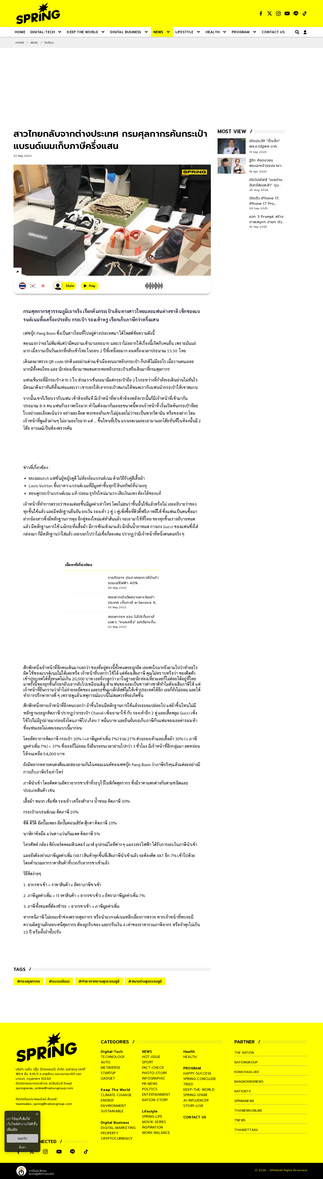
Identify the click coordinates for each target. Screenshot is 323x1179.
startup (108, 1073)
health (190, 1056)
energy (107, 1100)
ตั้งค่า (22, 1147)
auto (105, 1062)
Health (189, 1051)
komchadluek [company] (247, 1071)
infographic (153, 1078)
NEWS (34, 43)
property (109, 1133)
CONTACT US (194, 1117)
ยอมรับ (22, 1138)
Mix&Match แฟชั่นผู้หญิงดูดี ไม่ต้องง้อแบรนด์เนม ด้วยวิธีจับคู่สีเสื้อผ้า (87, 478)
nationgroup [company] (247, 1062)
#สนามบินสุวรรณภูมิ (145, 981)
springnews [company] (245, 1100)
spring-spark (195, 1095)
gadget (108, 1078)
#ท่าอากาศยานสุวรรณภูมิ (99, 981)
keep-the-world (198, 1089)
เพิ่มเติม (12, 1129)
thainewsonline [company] (249, 1110)
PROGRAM (192, 1068)
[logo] (38, 13)
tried (188, 1084)
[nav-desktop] (20, 32)
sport (147, 1062)
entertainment (156, 1094)
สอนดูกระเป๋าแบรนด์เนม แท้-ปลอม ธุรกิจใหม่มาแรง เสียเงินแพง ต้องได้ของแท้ (95, 493)
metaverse (110, 1067)
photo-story (154, 1073)
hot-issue (151, 1056)
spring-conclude (199, 1078)
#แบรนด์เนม (59, 981)
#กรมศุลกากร (28, 981)
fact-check (153, 1067)
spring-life (152, 1116)
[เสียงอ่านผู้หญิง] (60, 286)
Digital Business (115, 1122)
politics (150, 1089)
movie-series (154, 1121)
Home (20, 43)
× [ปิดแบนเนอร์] (37, 1114)
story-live (193, 1105)
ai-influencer (196, 1100)
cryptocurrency (117, 1138)
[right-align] (296, 32)
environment (113, 1105)
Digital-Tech (112, 1051)
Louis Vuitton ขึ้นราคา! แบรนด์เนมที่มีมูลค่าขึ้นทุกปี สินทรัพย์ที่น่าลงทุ (88, 485)
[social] (261, 13)
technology (113, 1056)
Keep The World (115, 1089)
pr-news (149, 1083)
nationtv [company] (243, 1091)
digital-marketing (118, 1127)
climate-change (116, 1095)
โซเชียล (49, 43)
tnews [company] (240, 1120)
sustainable (112, 1111)
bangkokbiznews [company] (250, 1081)
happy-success (197, 1073)
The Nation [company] (245, 1052)
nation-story (155, 1099)
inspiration (152, 1127)
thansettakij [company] (247, 1129)
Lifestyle (149, 1111)
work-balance (156, 1132)
